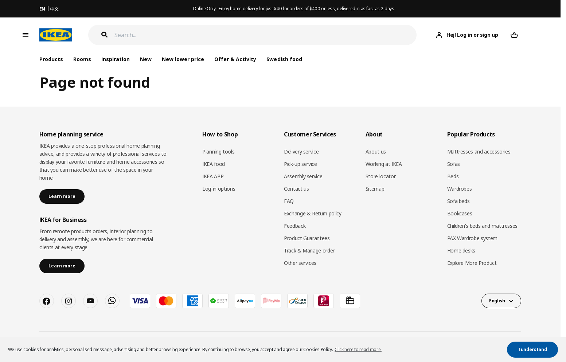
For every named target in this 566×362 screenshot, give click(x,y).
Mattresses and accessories (479, 151)
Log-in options (218, 188)
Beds (453, 176)
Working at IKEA (384, 163)
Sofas (453, 163)
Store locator (380, 176)
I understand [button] (533, 349)
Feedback (294, 225)
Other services (300, 262)
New (146, 59)
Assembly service (303, 176)
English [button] (497, 301)
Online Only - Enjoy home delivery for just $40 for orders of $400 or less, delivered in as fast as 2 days (293, 8)
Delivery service (301, 151)
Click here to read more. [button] (358, 349)
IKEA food (213, 163)
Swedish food (284, 59)
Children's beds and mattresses (482, 225)
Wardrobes (459, 188)
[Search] (265, 35)
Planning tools (218, 151)
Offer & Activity (235, 59)
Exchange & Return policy (312, 213)
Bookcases (459, 213)
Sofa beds (458, 201)
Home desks (461, 250)
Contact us (296, 188)
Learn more (61, 196)
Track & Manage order (309, 250)
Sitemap (375, 188)
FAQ (289, 201)
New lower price (183, 59)
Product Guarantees (307, 238)
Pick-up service (300, 163)
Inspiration (115, 59)
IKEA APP (212, 176)
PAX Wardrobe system (472, 238)
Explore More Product (472, 262)
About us (376, 151)
